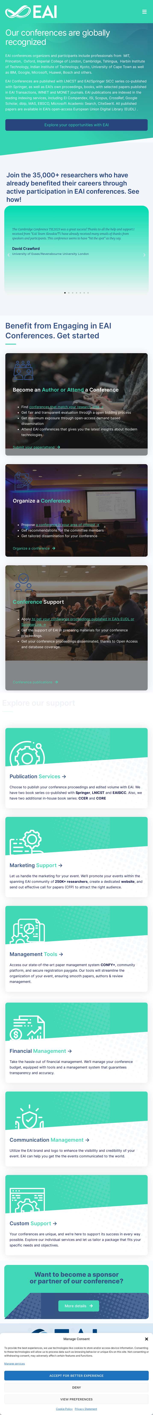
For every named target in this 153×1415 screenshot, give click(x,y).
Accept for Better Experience (76, 1376)
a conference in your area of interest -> (67, 525)
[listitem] (80, 644)
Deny (76, 1387)
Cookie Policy (64, 1408)
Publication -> (38, 776)
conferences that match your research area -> (66, 407)
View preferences (76, 1399)
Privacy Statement (86, 1408)
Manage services (14, 1363)
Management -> (36, 954)
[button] (146, 1339)
